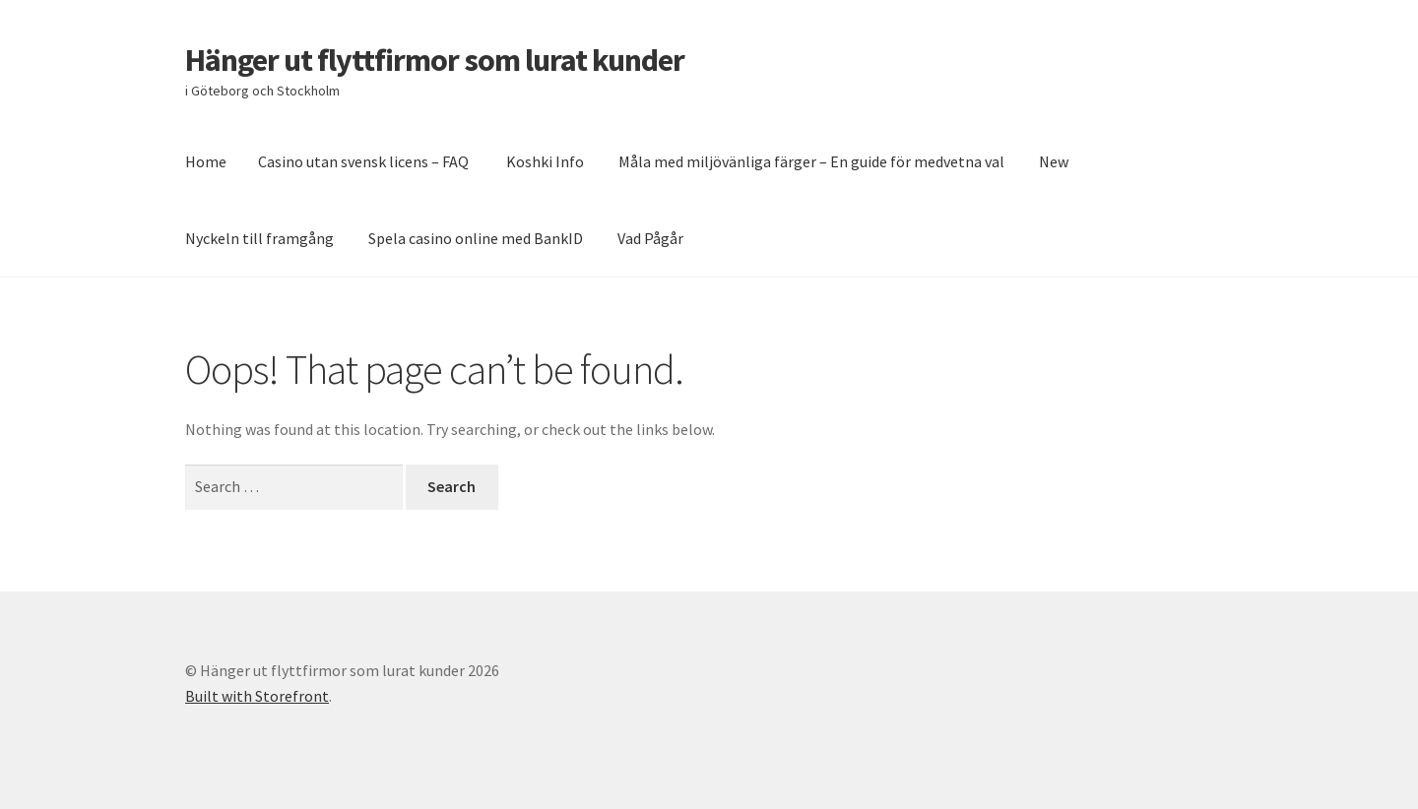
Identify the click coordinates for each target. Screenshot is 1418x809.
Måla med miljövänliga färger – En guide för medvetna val (811, 161)
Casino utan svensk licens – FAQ (365, 161)
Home (205, 161)
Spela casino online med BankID (475, 238)
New (1053, 161)
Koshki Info (545, 161)
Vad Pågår (650, 238)
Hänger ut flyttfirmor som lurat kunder (434, 60)
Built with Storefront (257, 696)
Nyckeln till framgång (259, 238)
